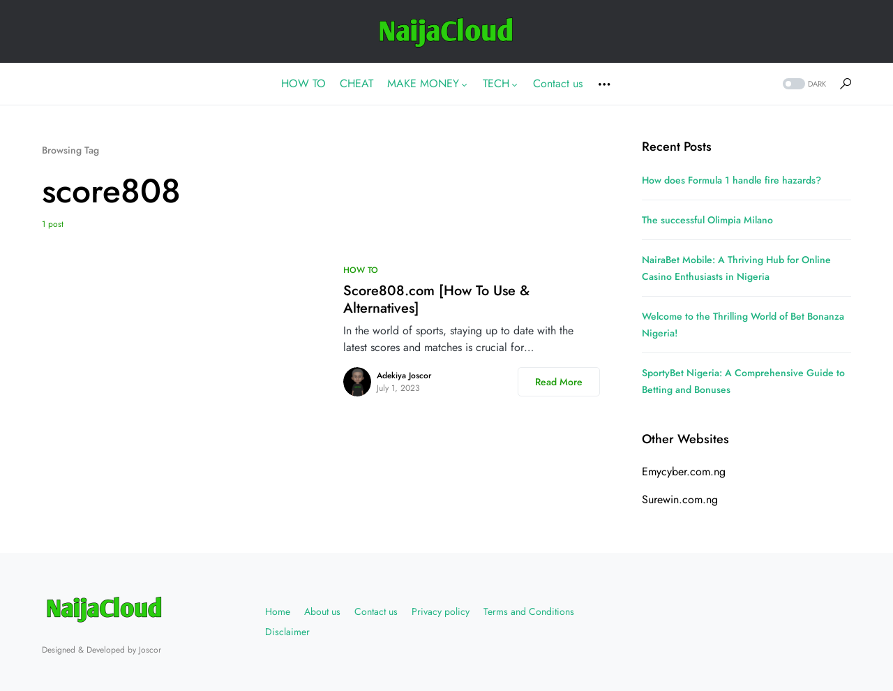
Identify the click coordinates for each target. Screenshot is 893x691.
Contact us (376, 611)
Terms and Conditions (528, 611)
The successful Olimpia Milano (707, 220)
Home (277, 611)
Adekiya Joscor (404, 375)
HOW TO (360, 270)
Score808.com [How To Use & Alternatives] (436, 299)
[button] (803, 84)
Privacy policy (441, 611)
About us (322, 611)
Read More (559, 382)
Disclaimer (287, 632)
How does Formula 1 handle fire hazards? (731, 180)
